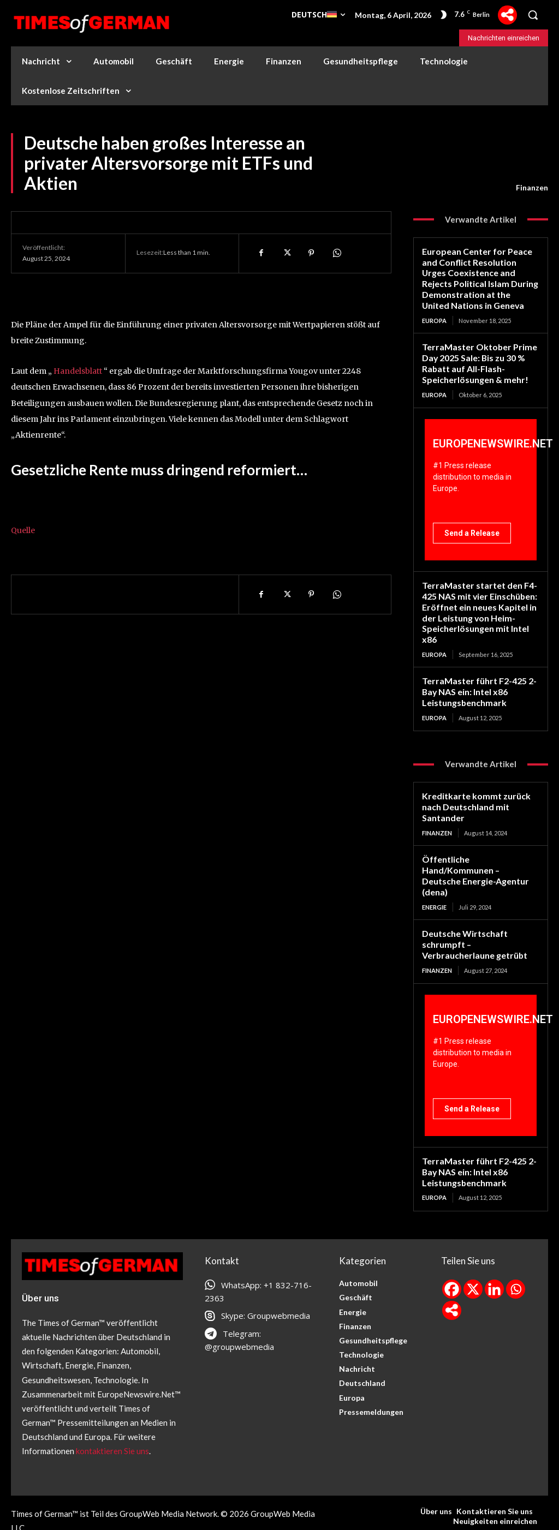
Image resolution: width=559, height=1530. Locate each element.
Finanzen (532, 187)
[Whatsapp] (515, 1258)
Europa (434, 316)
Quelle (23, 530)
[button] (533, 14)
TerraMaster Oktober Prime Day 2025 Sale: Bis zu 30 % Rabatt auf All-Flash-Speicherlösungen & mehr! (475, 358)
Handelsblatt (77, 371)
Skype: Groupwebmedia (265, 1285)
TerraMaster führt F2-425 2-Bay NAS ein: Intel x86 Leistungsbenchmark (477, 681)
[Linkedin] (494, 1258)
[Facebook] (451, 1258)
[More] (507, 15)
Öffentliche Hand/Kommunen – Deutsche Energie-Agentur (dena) (479, 855)
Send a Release (471, 527)
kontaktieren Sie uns (112, 1420)
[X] (473, 1258)
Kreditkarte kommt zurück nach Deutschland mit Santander (472, 794)
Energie (434, 880)
